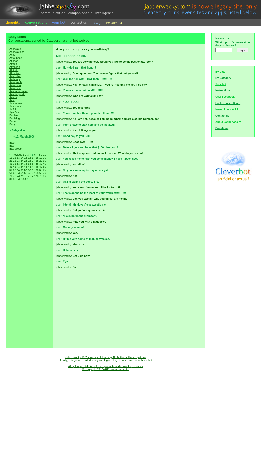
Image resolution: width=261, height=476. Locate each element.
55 (25, 169)
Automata (15, 85)
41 (10, 166)
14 (21, 157)
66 (29, 172)
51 (10, 169)
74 (21, 175)
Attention (14, 67)
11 (10, 157)
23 (18, 160)
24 (21, 160)
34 (21, 163)
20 (44, 157)
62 (14, 172)
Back (12, 142)
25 (25, 160)
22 (14, 160)
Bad (11, 145)
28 (37, 160)
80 (44, 175)
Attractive (14, 73)
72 (14, 175)
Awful (12, 109)
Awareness (16, 103)
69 (40, 172)
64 (21, 172)
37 (33, 163)
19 (40, 157)
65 (25, 172)
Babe (12, 121)
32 (14, 163)
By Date (220, 71)
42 (14, 166)
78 (37, 175)
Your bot (220, 84)
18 (37, 157)
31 (10, 163)
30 (44, 160)
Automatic (15, 88)
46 (29, 166)
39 (40, 163)
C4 (120, 23)
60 (44, 169)
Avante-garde (17, 94)
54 (21, 169)
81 (10, 178)
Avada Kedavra (18, 91)
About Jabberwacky (228, 121)
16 (29, 157)
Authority (14, 79)
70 (44, 172)
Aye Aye (14, 112)
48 (37, 166)
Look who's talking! (227, 103)
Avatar (13, 97)
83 (18, 178)
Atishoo (13, 60)
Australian (15, 76)
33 (18, 163)
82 (14, 178)
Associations (16, 51)
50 (44, 166)
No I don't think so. (71, 56)
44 (21, 166)
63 (18, 172)
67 (33, 172)
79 (40, 175)
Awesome (15, 106)
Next (23, 178)
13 (18, 157)
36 (29, 163)
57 (33, 169)
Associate (15, 48)
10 (44, 154)
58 (37, 169)
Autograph (15, 82)
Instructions (223, 90)
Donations (221, 128)
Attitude (13, 70)
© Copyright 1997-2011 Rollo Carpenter (105, 369)
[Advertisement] (30, 269)
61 (10, 172)
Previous (17, 154)
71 (10, 175)
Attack (13, 63)
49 (40, 166)
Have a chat (222, 38)
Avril (12, 100)
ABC (114, 23)
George (97, 23)
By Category (223, 77)
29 (40, 160)
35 (25, 163)
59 (40, 169)
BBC (107, 23)
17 (33, 157)
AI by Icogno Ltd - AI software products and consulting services (105, 366)
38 (37, 163)
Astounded (15, 57)
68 (37, 172)
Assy (12, 54)
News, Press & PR (226, 109)
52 (14, 169)
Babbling (14, 118)
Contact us (222, 115)
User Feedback (225, 96)
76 (29, 175)
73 (18, 175)
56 (29, 169)
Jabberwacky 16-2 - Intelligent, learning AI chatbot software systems (105, 357)
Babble (13, 115)
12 (14, 157)
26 (29, 160)
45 (25, 166)
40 (44, 163)
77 (33, 175)
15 (25, 157)
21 (10, 160)
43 (18, 166)
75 (25, 175)
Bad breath (15, 148)
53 (18, 169)
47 (33, 166)
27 (33, 160)
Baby (12, 124)
